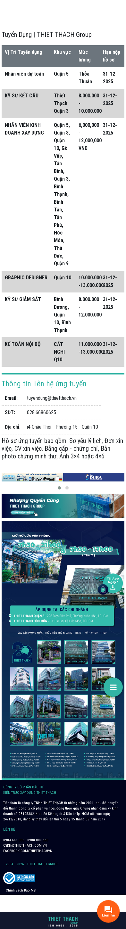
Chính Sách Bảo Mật (21, 890)
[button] (59, 488)
